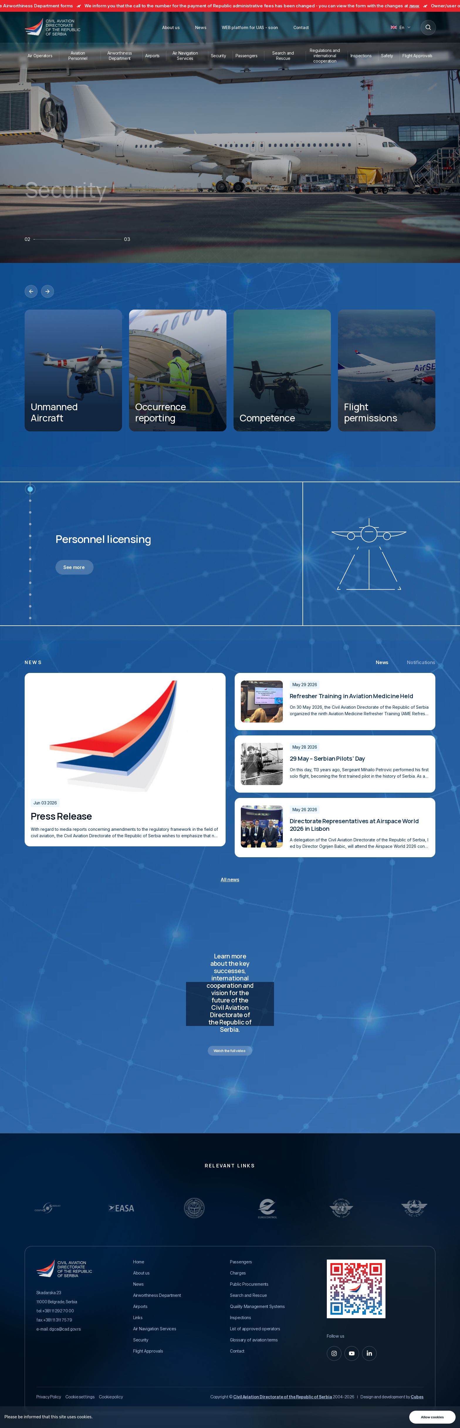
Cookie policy (111, 1397)
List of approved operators (255, 1328)
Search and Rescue (283, 55)
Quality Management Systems (257, 1306)
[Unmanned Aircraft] (73, 370)
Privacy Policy (48, 1397)
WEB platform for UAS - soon (250, 27)
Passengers (247, 55)
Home (138, 1262)
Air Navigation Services (185, 55)
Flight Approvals (417, 55)
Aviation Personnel (77, 55)
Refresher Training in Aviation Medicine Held (351, 696)
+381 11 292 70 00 (58, 1311)
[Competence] (282, 370)
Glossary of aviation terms (254, 1340)
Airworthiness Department (119, 55)
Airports (152, 55)
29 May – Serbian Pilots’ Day (327, 758)
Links (138, 1317)
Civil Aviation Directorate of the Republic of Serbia (282, 1397)
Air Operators (40, 55)
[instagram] (334, 1353)
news (33, 662)
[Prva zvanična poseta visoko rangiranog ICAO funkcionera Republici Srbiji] (125, 736)
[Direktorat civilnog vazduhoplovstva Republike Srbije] (52, 27)
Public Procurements (249, 1284)
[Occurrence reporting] (177, 370)
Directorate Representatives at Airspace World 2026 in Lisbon (354, 825)
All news (230, 879)
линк (423, 6)
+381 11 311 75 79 (57, 1320)
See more (73, 567)
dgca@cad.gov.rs (65, 1329)
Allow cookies (432, 1417)
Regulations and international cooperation (325, 55)
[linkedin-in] (369, 1353)
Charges (238, 1273)
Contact (301, 27)
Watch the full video (230, 1051)
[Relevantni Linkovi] (83, 1208)
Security (218, 55)
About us (171, 27)
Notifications (421, 662)
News (201, 27)
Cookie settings (79, 1397)
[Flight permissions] (386, 370)
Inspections (361, 55)
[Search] (428, 27)
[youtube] (351, 1353)
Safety (387, 55)
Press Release (61, 816)
